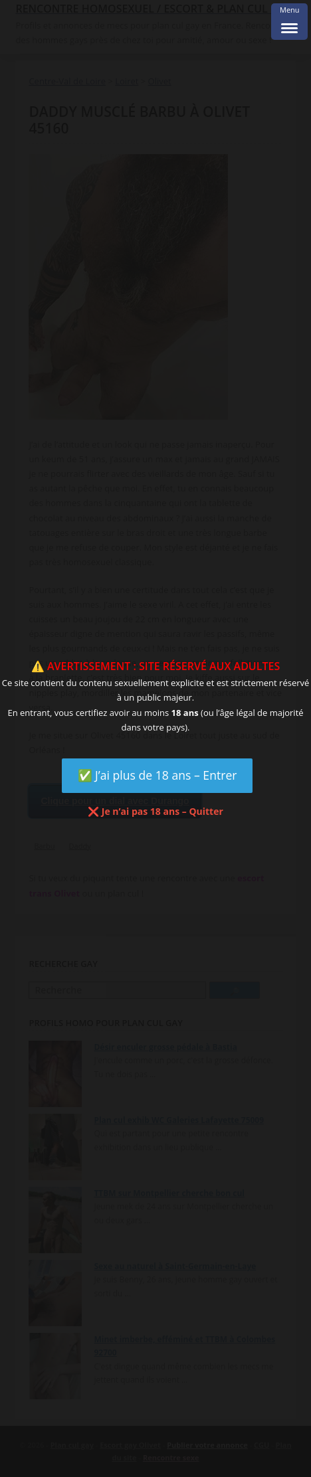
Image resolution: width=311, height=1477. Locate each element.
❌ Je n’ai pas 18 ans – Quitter (155, 811)
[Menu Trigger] (289, 21)
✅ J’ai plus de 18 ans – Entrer (157, 775)
